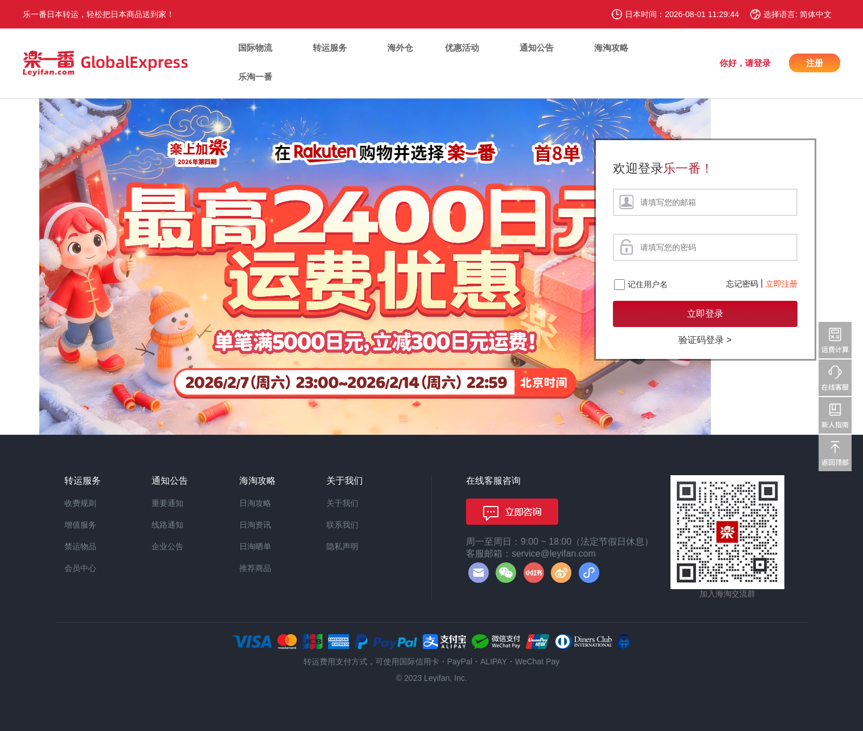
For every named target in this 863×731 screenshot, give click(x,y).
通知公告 (537, 47)
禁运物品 (80, 546)
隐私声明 (342, 546)
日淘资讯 (255, 524)
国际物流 (255, 47)
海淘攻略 (611, 47)
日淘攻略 (255, 503)
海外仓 (400, 47)
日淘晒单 (255, 546)
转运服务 (330, 47)
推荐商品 (255, 568)
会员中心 (80, 568)
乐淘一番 (255, 76)
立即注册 (781, 283)
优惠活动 (462, 47)
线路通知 (167, 524)
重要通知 (167, 503)
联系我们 (342, 524)
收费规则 (80, 503)
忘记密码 (742, 283)
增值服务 (80, 524)
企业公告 (167, 546)
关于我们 (342, 503)
